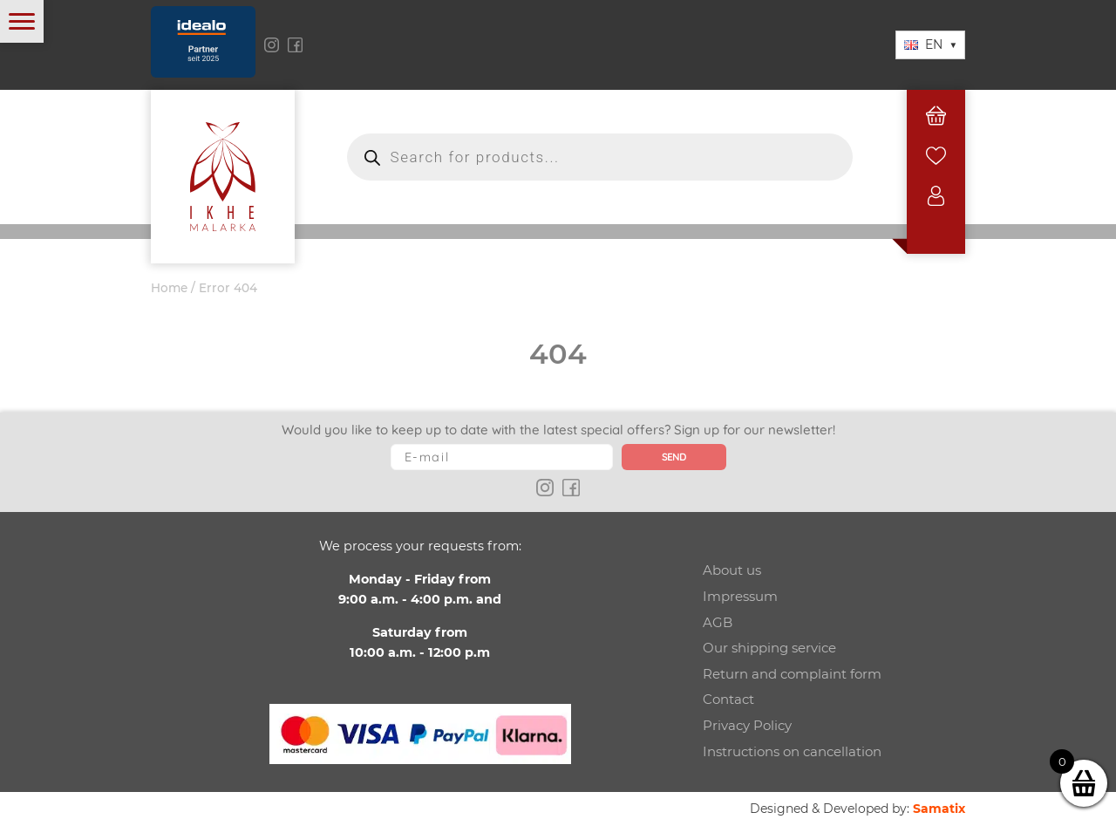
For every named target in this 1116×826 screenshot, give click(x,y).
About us (732, 570)
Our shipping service (769, 647)
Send (674, 457)
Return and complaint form (792, 674)
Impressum (740, 596)
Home (169, 288)
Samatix (939, 808)
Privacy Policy (747, 725)
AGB (717, 622)
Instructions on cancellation (792, 751)
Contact (728, 699)
